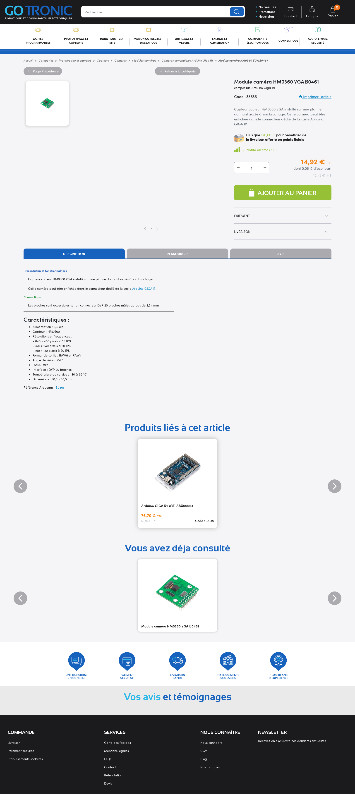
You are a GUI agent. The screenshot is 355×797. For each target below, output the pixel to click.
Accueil (28, 61)
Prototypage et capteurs (75, 61)
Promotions (264, 12)
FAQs (107, 761)
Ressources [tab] (178, 254)
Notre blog (263, 17)
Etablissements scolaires (25, 761)
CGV (203, 753)
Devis (108, 786)
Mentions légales (116, 753)
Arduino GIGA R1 (144, 289)
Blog (203, 761)
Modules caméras (144, 61)
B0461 (59, 388)
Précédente (43, 72)
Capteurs (103, 61)
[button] (238, 168)
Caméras (120, 61)
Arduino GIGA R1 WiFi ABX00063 (167, 506)
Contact (110, 770)
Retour (177, 72)
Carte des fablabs (117, 745)
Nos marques (210, 770)
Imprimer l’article (315, 97)
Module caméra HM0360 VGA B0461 (170, 627)
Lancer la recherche (235, 12)
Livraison (14, 745)
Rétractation (113, 778)
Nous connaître (211, 745)
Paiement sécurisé (21, 753)
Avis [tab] (281, 254)
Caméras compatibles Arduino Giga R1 (187, 61)
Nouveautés (264, 7)
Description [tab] (74, 254)
